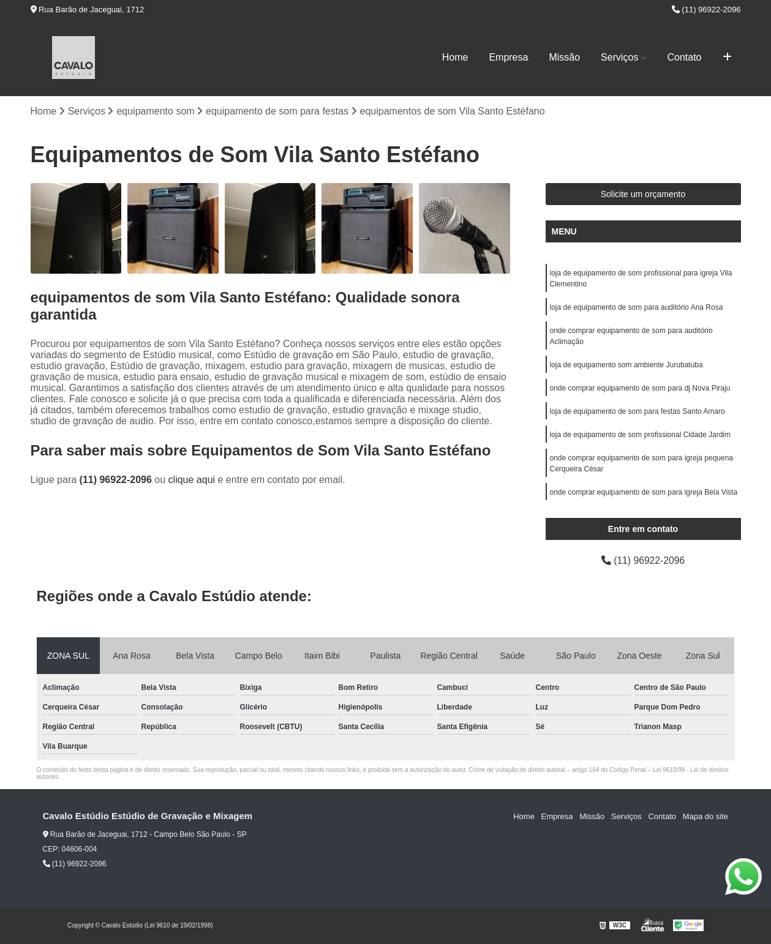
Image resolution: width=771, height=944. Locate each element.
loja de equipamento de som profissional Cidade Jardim (640, 434)
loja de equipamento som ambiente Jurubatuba (626, 365)
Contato (684, 57)
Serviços (619, 57)
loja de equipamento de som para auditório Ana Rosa (636, 307)
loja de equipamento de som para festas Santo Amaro (637, 411)
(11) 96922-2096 (706, 9)
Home (455, 57)
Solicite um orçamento (643, 194)
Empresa (508, 57)
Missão (564, 57)
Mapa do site (705, 816)
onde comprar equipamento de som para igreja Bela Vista (644, 492)
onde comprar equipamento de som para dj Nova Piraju (640, 388)
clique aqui (192, 480)
